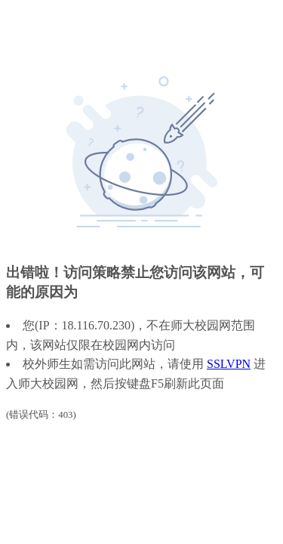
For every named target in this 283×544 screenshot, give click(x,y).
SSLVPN (229, 363)
